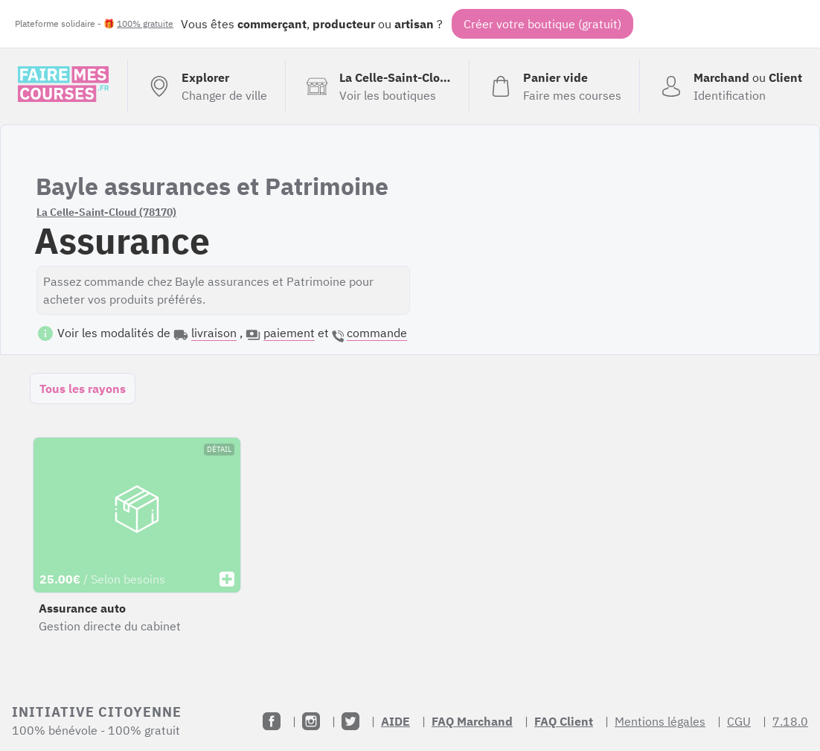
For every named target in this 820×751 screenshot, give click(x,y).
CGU (739, 721)
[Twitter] (350, 721)
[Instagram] (311, 721)
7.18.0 (790, 721)
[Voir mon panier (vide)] (554, 86)
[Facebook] (272, 721)
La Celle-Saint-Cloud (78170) (106, 212)
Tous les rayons (82, 388)
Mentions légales (660, 721)
